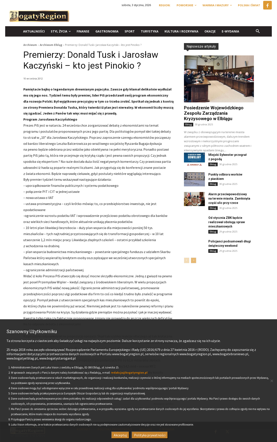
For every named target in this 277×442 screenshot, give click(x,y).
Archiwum (30, 45)
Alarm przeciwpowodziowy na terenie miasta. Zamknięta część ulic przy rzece (229, 198)
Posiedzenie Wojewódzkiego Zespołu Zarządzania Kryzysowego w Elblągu (214, 113)
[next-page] (193, 260)
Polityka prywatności (149, 435)
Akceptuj (120, 435)
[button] (258, 31)
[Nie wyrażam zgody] (271, 381)
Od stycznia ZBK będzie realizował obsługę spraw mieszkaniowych (226, 222)
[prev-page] (186, 260)
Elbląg (188, 124)
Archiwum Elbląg (51, 45)
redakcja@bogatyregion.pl (129, 372)
